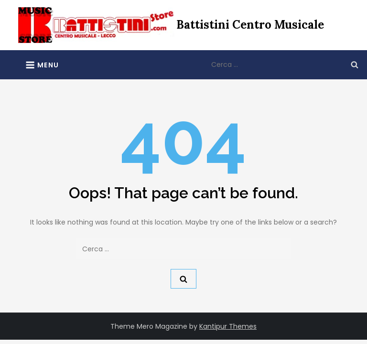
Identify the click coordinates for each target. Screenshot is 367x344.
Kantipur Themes (228, 326)
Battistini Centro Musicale (250, 24)
